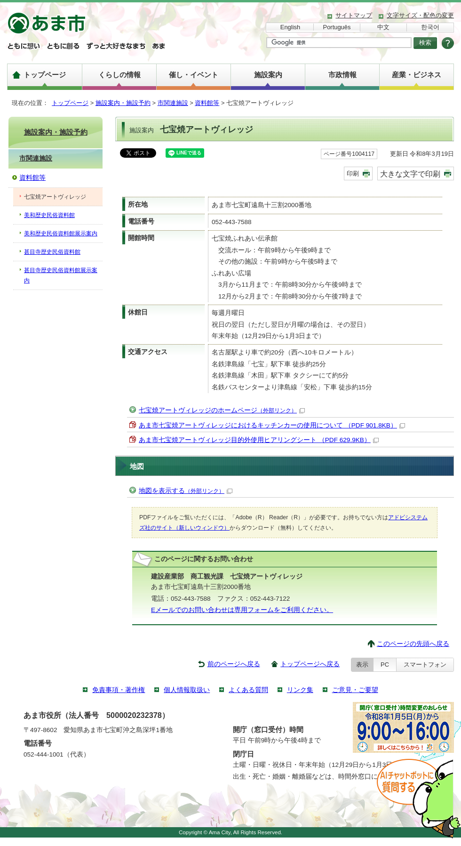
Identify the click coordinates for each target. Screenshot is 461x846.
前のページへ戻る (233, 664)
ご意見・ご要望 (355, 689)
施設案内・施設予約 (123, 102)
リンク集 (300, 689)
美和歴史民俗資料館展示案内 (60, 233)
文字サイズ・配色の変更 (420, 15)
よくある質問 (248, 689)
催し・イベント (193, 75)
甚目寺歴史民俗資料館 (52, 252)
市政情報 (342, 75)
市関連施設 (173, 102)
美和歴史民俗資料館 (49, 215)
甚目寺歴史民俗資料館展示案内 (60, 275)
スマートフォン (425, 664)
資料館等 (207, 102)
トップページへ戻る (310, 664)
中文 (383, 27)
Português (337, 27)
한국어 (430, 27)
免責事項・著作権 (118, 689)
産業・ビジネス (416, 75)
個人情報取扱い (187, 689)
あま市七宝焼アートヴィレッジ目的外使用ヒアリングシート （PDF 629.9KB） (259, 439)
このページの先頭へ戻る (413, 643)
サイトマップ (353, 15)
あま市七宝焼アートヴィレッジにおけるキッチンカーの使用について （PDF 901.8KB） (272, 425)
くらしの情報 (119, 75)
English (290, 27)
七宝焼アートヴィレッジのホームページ (222, 410)
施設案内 (268, 75)
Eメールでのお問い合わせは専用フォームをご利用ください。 (242, 609)
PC (385, 664)
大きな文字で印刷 (410, 173)
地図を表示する (185, 490)
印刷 (353, 173)
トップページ (45, 75)
